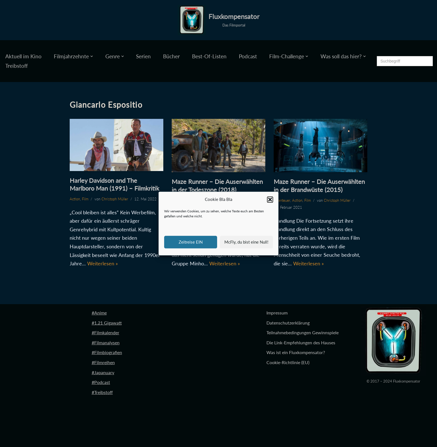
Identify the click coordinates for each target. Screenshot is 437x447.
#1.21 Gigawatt (107, 322)
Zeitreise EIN (191, 241)
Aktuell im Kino (23, 56)
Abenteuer (282, 200)
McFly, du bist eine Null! (246, 241)
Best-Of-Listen (209, 56)
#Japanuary (103, 372)
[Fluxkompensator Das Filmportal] (218, 20)
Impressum (277, 312)
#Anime (99, 312)
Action (75, 199)
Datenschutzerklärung (288, 322)
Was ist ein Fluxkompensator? (295, 352)
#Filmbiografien (107, 352)
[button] (270, 199)
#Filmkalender (105, 332)
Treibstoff (16, 66)
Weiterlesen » (102, 263)
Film (85, 199)
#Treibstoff (102, 392)
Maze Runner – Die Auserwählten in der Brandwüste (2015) (319, 185)
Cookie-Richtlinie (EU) (287, 362)
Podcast (248, 56)
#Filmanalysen (106, 342)
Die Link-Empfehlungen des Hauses (300, 342)
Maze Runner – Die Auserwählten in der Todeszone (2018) (217, 185)
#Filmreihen (103, 362)
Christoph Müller (114, 199)
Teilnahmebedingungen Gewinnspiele (302, 332)
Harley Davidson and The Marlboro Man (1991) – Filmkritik (114, 184)
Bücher (171, 56)
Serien (143, 56)
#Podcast (101, 382)
